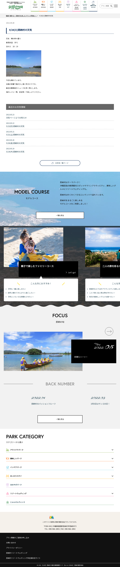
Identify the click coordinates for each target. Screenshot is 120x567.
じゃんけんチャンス (17, 502)
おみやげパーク (16, 485)
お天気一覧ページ (61, 163)
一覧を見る (60, 215)
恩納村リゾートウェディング (16, 553)
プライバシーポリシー (14, 548)
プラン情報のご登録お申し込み (17, 537)
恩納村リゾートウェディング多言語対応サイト (23, 558)
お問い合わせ (11, 542)
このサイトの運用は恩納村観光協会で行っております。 (60, 522)
